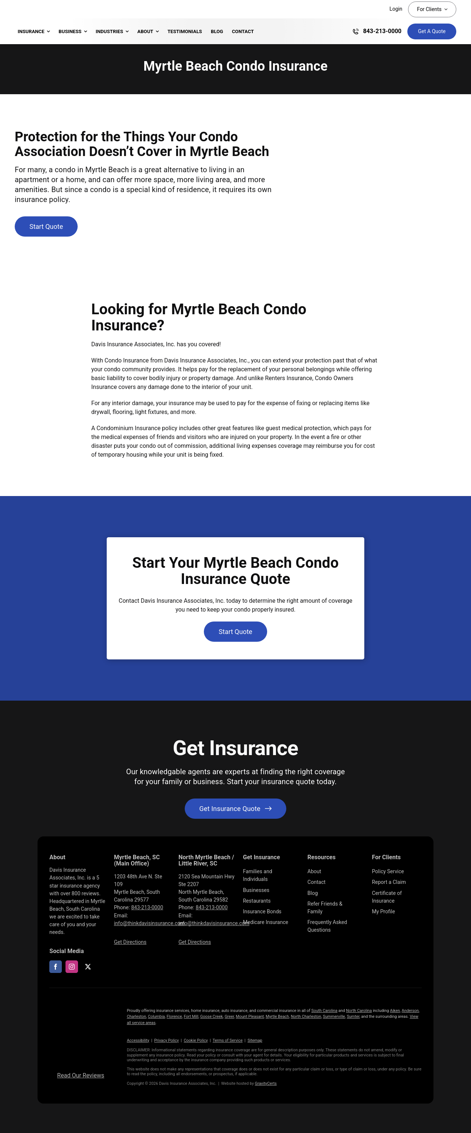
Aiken (395, 1010)
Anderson (410, 1010)
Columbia (156, 1016)
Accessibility (138, 1040)
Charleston (136, 1016)
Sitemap (255, 1040)
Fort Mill (191, 1016)
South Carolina (324, 1010)
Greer (229, 1016)
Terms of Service (227, 1040)
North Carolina (359, 1010)
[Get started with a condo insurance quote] (46, 226)
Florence (174, 1016)
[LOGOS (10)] (80, 1005)
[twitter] (88, 966)
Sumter (353, 1016)
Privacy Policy (166, 1040)
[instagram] (71, 966)
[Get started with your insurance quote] (236, 809)
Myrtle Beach (277, 1016)
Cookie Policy (196, 1040)
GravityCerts (266, 1083)
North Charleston (306, 1016)
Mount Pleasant (250, 1016)
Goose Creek (211, 1016)
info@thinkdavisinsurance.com (149, 923)
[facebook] (55, 966)
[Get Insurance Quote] (431, 31)
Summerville (334, 1016)
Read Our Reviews (80, 1075)
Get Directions (130, 942)
